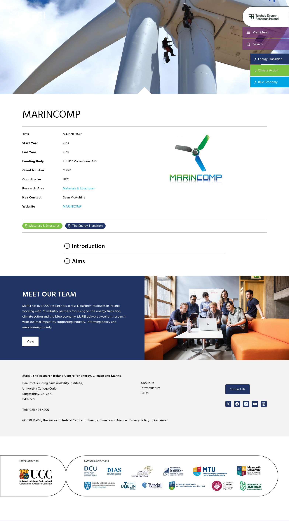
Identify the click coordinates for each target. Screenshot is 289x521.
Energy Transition (272, 59)
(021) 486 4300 (38, 410)
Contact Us (237, 389)
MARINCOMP (72, 206)
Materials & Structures (79, 188)
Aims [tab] (74, 261)
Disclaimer (160, 420)
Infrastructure (151, 388)
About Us (147, 383)
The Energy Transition (89, 226)
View (30, 341)
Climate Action (270, 70)
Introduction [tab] (84, 246)
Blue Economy (270, 82)
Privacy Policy (140, 420)
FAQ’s (145, 393)
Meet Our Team (51, 294)
